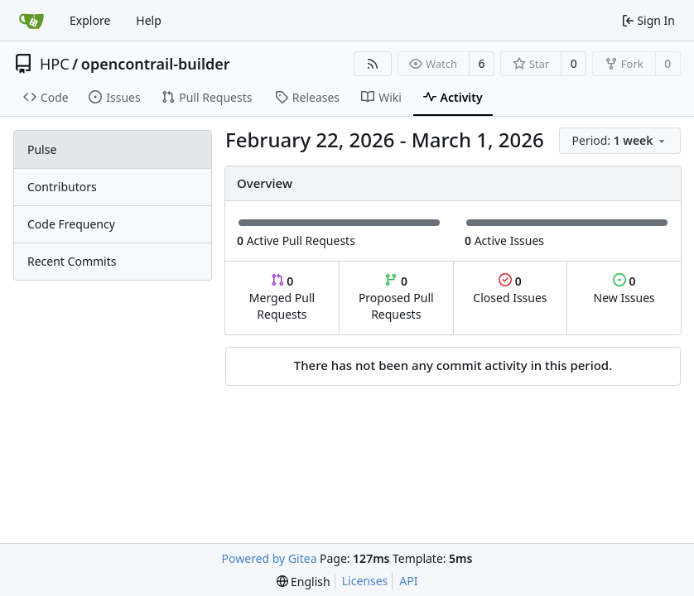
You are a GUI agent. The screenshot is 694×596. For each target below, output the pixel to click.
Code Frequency (71, 224)
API (408, 581)
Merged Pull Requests (282, 297)
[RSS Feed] (373, 63)
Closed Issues (510, 289)
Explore (90, 20)
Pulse (41, 149)
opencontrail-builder (155, 63)
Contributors (62, 187)
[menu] (620, 140)
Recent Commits (71, 261)
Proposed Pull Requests (396, 297)
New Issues (624, 289)
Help (148, 20)
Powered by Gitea (269, 558)
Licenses (365, 581)
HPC (55, 63)
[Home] (31, 21)
